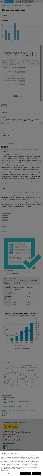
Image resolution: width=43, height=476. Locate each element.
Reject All (36, 473)
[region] (21, 463)
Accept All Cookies (25, 473)
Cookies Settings (5, 473)
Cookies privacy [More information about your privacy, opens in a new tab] (5, 470)
